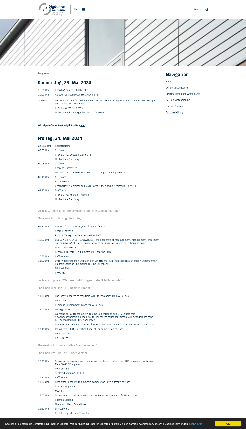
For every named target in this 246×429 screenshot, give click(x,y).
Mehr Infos (195, 424)
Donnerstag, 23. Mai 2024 (64, 82)
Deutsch (198, 9)
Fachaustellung (174, 112)
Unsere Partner (174, 106)
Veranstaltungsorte (177, 87)
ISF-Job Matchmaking (178, 99)
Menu (77, 9)
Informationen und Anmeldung (183, 93)
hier (82, 125)
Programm (43, 73)
